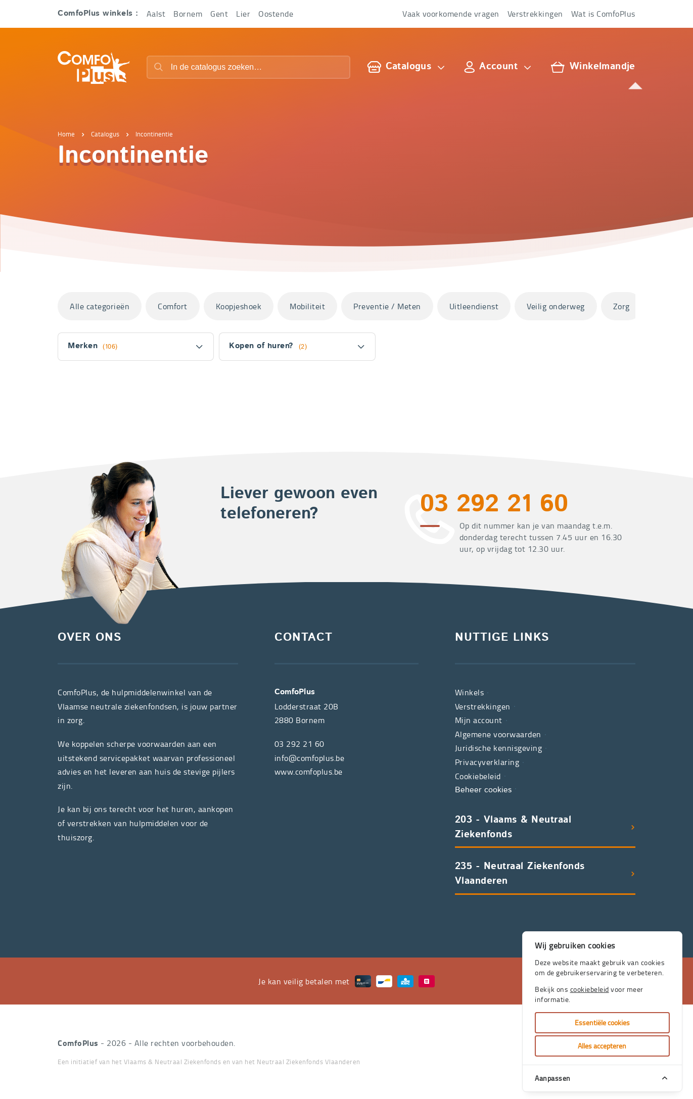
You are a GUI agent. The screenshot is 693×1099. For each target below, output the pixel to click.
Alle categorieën (99, 306)
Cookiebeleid (478, 776)
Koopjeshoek (239, 306)
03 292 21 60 (494, 505)
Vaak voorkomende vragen (450, 13)
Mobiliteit (307, 306)
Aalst (156, 13)
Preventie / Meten (387, 306)
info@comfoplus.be (309, 757)
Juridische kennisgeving (498, 747)
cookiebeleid (589, 989)
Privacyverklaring (487, 762)
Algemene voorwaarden (498, 734)
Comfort (173, 306)
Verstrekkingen (535, 13)
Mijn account (478, 720)
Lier (243, 13)
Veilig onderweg (556, 306)
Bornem (187, 13)
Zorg (621, 306)
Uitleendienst (474, 306)
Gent (219, 13)
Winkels (469, 692)
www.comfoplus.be (308, 771)
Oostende (275, 13)
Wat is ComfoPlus (603, 13)
